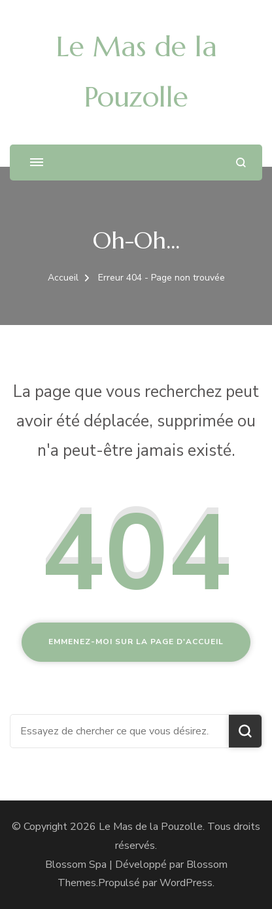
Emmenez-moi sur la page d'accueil (136, 641)
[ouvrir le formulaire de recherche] (241, 162)
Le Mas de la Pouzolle (151, 826)
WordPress (186, 883)
